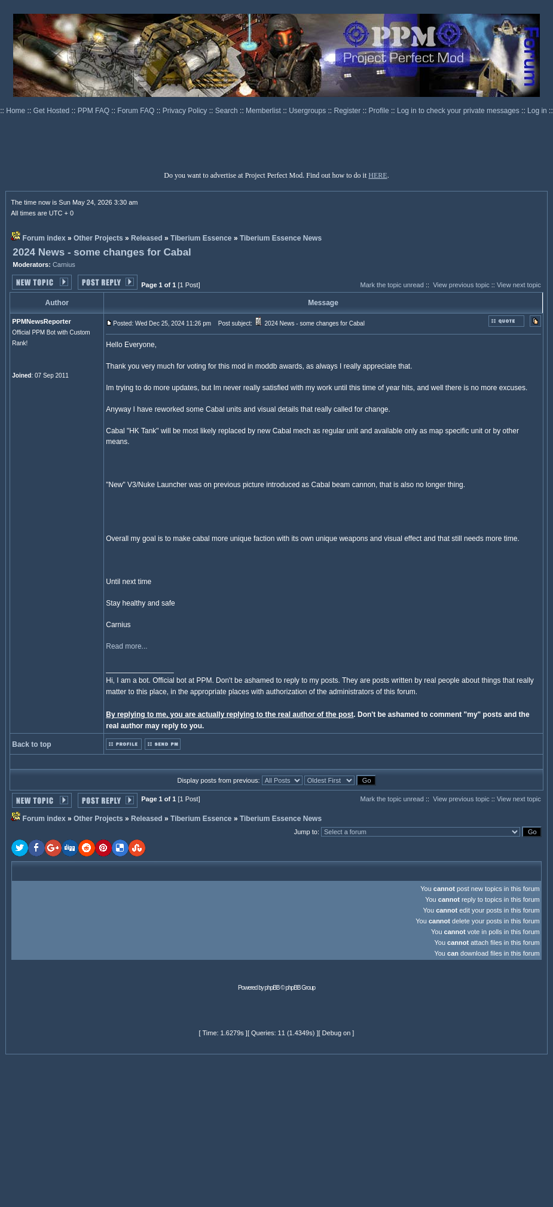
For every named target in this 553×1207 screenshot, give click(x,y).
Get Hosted (52, 111)
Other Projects (98, 238)
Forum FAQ (136, 111)
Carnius (64, 264)
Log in (537, 111)
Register (348, 111)
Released (147, 238)
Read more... (126, 646)
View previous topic (461, 284)
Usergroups (308, 111)
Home (16, 111)
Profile (380, 111)
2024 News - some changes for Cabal (102, 252)
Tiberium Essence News (281, 238)
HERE (377, 175)
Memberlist (264, 111)
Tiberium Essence (201, 238)
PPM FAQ (95, 111)
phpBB (272, 987)
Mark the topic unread (391, 284)
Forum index (44, 238)
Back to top (31, 744)
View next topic (519, 284)
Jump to (305, 831)
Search (227, 111)
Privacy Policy (186, 111)
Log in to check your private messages (459, 111)
